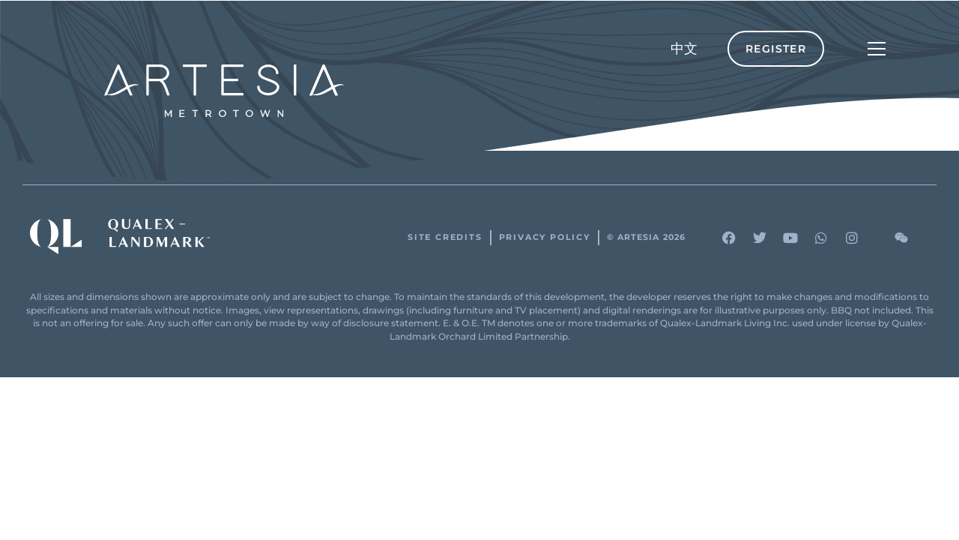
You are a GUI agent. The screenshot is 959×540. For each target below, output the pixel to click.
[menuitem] (684, 49)
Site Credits (445, 237)
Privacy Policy (544, 237)
